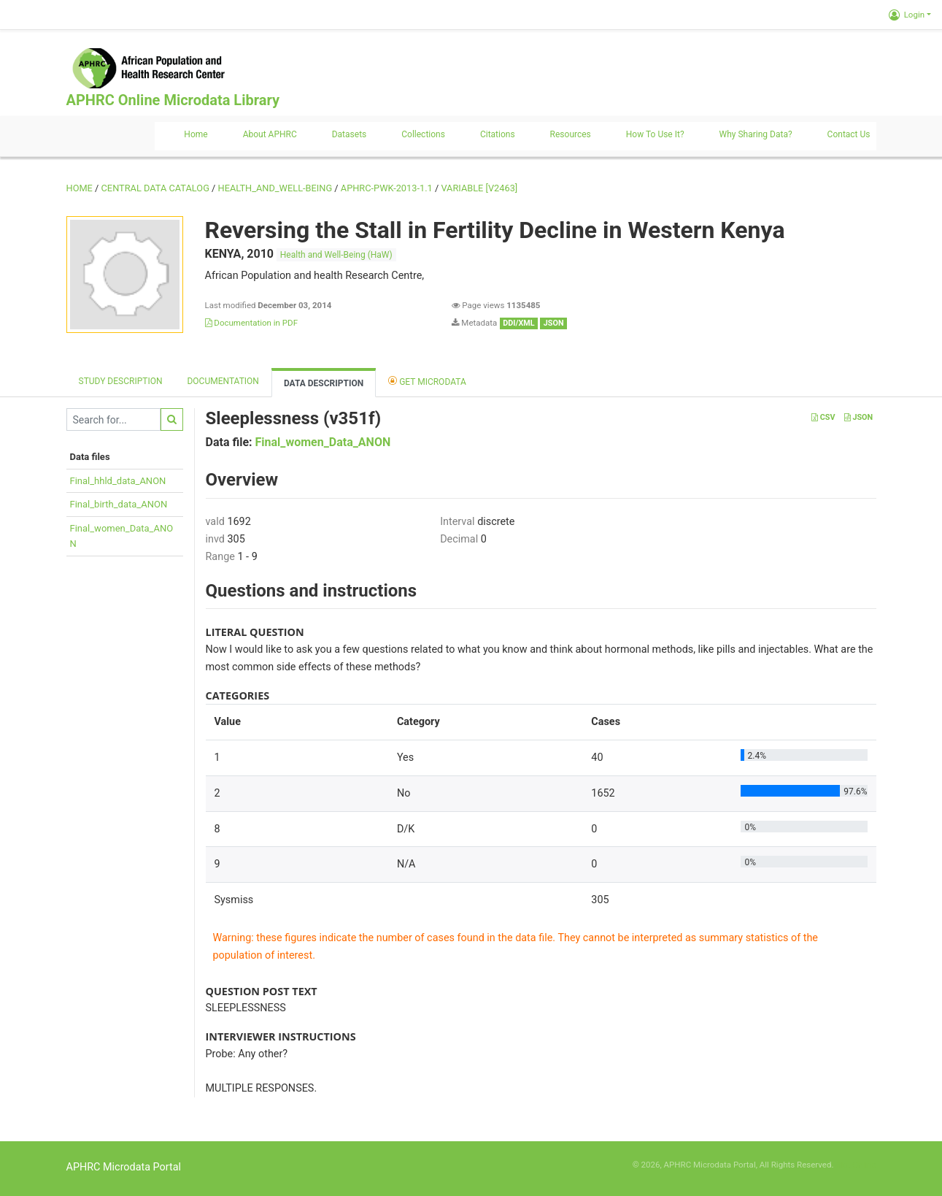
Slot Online (855, 1164)
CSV (823, 417)
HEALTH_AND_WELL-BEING (275, 188)
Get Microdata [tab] (427, 381)
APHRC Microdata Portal (124, 1167)
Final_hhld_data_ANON (118, 480)
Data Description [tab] (323, 383)
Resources (570, 134)
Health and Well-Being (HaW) (336, 255)
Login (906, 14)
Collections (423, 134)
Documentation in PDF (251, 323)
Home (195, 134)
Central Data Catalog (155, 188)
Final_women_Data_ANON (323, 442)
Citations (497, 134)
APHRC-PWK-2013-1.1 (387, 188)
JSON (858, 417)
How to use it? (655, 134)
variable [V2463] (479, 188)
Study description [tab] (121, 381)
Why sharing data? (755, 134)
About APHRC (270, 134)
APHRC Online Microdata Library (172, 100)
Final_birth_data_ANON (119, 504)
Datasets (349, 134)
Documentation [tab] (222, 381)
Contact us (848, 134)
